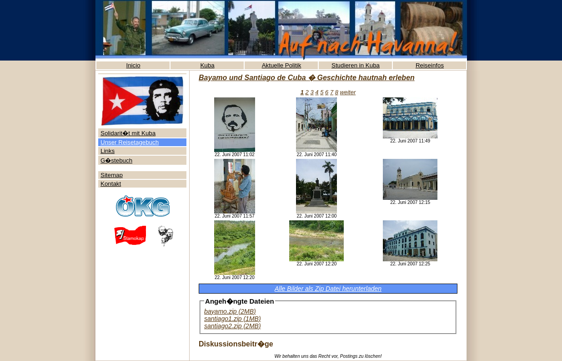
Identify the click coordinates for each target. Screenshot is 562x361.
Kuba (207, 65)
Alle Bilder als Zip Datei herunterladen (328, 288)
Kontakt (110, 183)
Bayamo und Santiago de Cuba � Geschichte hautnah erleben (307, 77)
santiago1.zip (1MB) (232, 318)
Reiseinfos (430, 65)
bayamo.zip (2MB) (230, 311)
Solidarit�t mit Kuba (128, 133)
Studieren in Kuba (355, 65)
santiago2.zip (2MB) (232, 326)
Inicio (133, 65)
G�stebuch (116, 160)
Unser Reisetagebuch (129, 142)
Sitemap (111, 175)
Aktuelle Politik (281, 65)
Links (107, 150)
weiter (348, 92)
